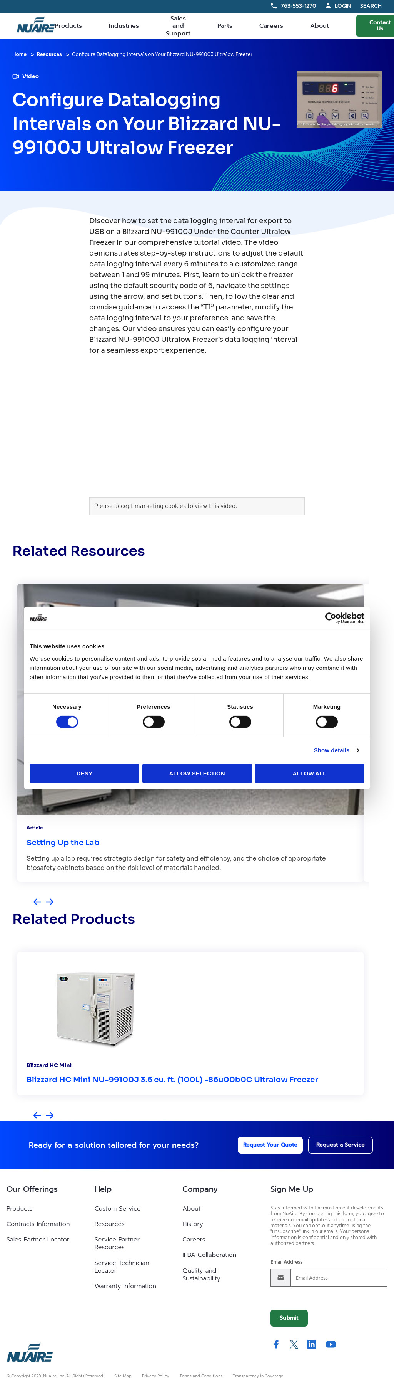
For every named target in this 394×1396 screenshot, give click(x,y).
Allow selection (197, 773)
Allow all (310, 773)
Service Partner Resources (117, 1243)
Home (19, 54)
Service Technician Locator (122, 1266)
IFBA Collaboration (209, 1255)
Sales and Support (178, 26)
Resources (49, 54)
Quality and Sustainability (201, 1274)
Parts (224, 25)
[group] (190, 1023)
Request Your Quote (260, 1145)
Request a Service (333, 1145)
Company (200, 1189)
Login (343, 6)
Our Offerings (32, 1189)
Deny (85, 773)
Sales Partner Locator (38, 1239)
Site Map (123, 1376)
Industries (124, 25)
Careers (271, 25)
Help (103, 1189)
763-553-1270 (298, 6)
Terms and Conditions (201, 1376)
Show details (332, 750)
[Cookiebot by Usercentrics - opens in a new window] (330, 618)
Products (68, 25)
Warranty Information (125, 1286)
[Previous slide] (37, 902)
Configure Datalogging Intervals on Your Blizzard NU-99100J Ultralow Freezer (162, 54)
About (319, 25)
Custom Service (118, 1208)
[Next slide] (49, 902)
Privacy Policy (155, 1376)
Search (371, 6)
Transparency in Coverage (258, 1376)
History (192, 1224)
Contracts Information (38, 1224)
